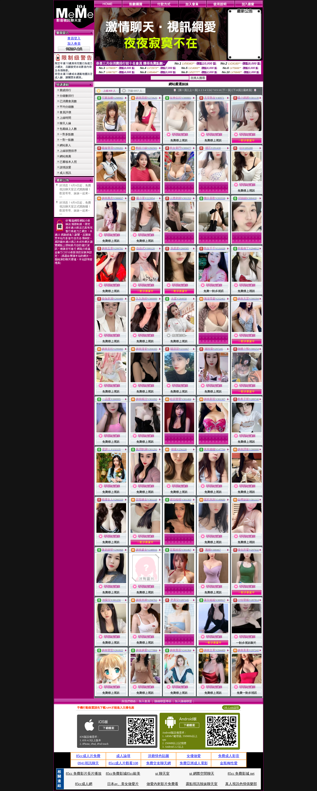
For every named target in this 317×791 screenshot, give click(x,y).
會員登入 (74, 38)
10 (219, 90)
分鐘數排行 (67, 95)
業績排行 (65, 90)
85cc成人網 (83, 784)
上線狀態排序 (68, 150)
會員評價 (65, 112)
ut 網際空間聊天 (201, 773)
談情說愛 (65, 167)
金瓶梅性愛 (229, 763)
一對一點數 (67, 139)
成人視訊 (65, 172)
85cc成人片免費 (88, 756)
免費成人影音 (228, 756)
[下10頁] (237, 90)
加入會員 (74, 43)
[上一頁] (193, 90)
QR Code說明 (231, 707)
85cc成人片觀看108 (123, 763)
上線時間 (65, 117)
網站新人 (65, 145)
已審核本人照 (68, 161)
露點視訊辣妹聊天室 (201, 784)
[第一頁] (183, 90)
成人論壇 (123, 756)
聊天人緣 (65, 123)
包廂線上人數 (68, 128)
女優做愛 (194, 756)
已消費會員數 (68, 101)
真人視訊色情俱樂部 (241, 784)
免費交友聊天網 (158, 763)
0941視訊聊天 (88, 763)
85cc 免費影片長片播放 (83, 773)
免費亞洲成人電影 (194, 763)
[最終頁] (247, 90)
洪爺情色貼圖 (158, 756)
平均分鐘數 (67, 106)
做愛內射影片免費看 (162, 784)
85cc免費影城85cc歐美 (123, 773)
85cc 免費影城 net (241, 773)
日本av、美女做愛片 (123, 784)
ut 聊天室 (162, 773)
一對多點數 (67, 134)
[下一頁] (226, 90)
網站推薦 (65, 156)
